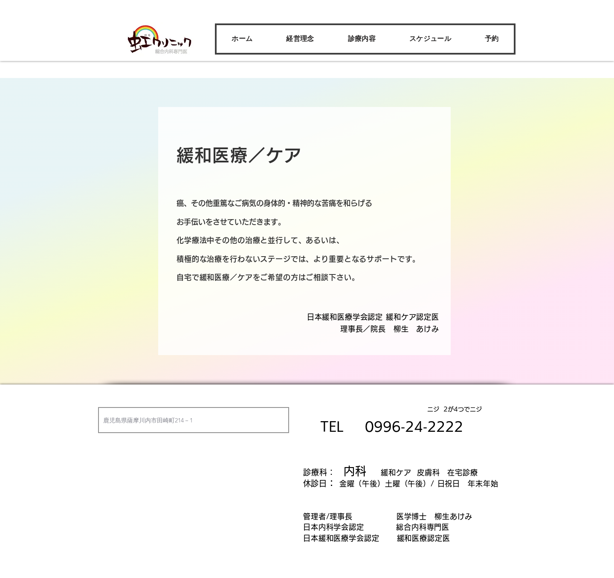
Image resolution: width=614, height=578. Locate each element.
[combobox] (193, 420)
